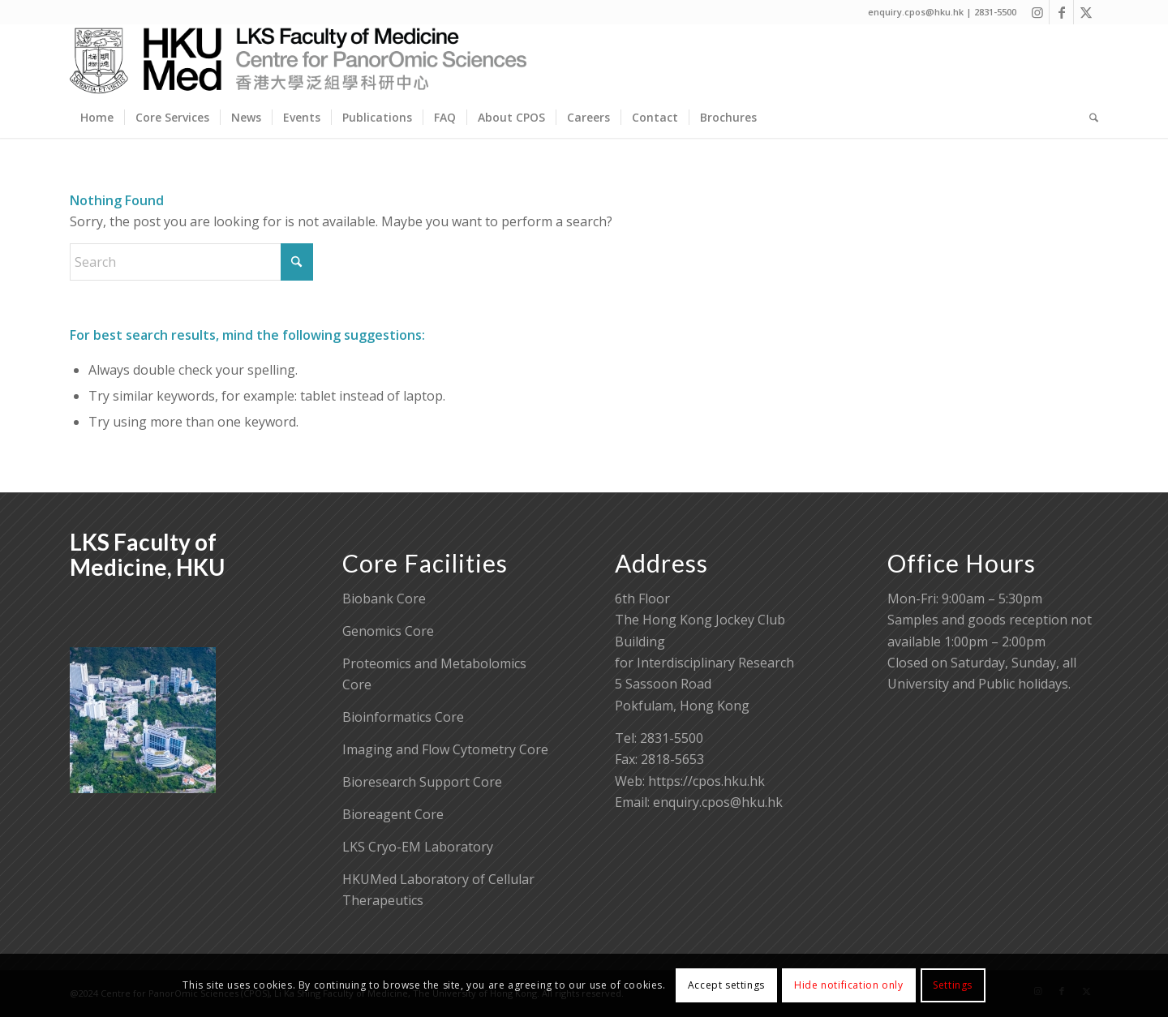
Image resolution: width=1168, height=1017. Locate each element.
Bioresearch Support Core (422, 782)
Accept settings (726, 985)
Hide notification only (848, 985)
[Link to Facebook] (1061, 12)
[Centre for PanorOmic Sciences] (298, 60)
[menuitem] (97, 117)
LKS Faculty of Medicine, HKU (147, 554)
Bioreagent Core (393, 814)
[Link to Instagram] (1037, 12)
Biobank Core (384, 598)
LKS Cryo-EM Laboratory (417, 847)
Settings (953, 985)
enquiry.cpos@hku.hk (718, 802)
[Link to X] (1086, 12)
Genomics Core (388, 631)
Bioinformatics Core (403, 717)
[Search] (1088, 117)
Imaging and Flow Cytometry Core (445, 749)
